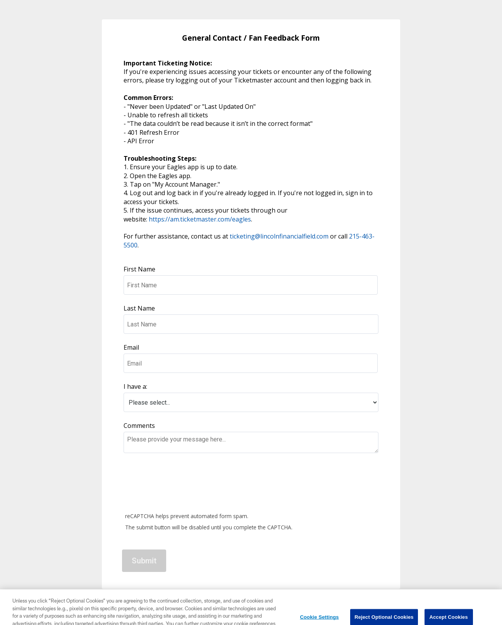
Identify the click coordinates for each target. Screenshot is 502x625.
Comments (139, 425)
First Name (140, 269)
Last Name (140, 308)
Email (131, 347)
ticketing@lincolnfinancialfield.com (279, 236)
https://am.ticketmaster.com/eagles (200, 219)
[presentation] (182, 484)
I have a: (135, 386)
